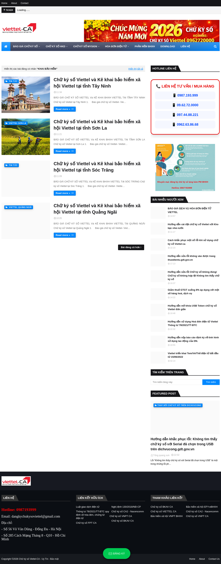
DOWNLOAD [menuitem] (167, 46)
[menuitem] (5, 46)
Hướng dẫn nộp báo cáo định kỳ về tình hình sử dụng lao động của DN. (193, 339)
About (14, 3)
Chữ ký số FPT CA (86, 522)
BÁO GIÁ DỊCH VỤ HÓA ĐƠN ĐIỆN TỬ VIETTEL (189, 210)
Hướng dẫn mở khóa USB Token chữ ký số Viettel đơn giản (192, 307)
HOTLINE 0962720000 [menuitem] (16, 55)
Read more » (63, 109)
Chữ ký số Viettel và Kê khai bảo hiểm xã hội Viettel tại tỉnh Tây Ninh (97, 82)
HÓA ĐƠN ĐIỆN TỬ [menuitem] (116, 46)
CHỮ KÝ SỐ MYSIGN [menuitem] (85, 46)
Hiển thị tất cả (135, 68)
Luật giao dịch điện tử (87, 506)
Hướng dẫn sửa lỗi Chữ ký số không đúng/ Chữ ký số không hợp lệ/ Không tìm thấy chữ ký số (194, 276)
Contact (24, 3)
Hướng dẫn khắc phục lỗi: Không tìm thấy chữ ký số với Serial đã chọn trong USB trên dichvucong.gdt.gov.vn (184, 444)
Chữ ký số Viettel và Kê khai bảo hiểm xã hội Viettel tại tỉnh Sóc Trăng (97, 167)
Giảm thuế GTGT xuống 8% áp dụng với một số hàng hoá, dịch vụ (193, 291)
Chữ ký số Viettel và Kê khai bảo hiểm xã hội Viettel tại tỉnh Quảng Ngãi (97, 209)
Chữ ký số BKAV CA (123, 520)
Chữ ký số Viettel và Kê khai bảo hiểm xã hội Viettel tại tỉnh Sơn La (97, 124)
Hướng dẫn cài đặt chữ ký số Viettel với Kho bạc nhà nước (193, 226)
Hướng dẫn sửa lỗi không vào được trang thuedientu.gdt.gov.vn (191, 258)
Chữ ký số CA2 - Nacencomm (128, 511)
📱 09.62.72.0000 (185, 105)
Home (4, 3)
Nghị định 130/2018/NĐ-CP (126, 506)
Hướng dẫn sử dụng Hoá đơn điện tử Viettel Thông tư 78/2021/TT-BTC (193, 323)
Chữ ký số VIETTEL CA (163, 511)
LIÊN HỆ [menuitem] (185, 46)
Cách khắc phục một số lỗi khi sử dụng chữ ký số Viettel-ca (193, 242)
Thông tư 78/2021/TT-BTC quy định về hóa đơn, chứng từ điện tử (92, 515)
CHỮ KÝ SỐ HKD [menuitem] (55, 46)
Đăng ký (117, 554)
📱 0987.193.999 (185, 95)
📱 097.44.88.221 (185, 115)
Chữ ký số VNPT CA (121, 516)
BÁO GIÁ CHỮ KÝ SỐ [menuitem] (25, 46)
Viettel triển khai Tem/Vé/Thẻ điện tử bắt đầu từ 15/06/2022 (193, 355)
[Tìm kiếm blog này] (177, 382)
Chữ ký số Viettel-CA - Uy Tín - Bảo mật (39, 559)
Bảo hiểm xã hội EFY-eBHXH (202, 506)
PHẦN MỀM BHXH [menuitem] (145, 46)
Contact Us (214, 559)
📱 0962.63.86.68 (185, 124)
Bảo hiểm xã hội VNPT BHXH (167, 516)
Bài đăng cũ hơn (130, 247)
